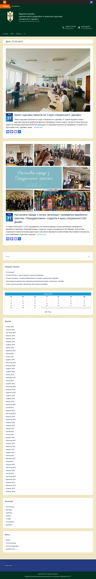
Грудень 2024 (10, 359)
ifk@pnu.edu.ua (70, 28)
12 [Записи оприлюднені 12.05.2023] (58, 301)
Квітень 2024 (10, 374)
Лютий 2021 (10, 461)
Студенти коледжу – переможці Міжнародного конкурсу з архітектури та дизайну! (32, 278)
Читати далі (38, 127)
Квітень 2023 (10, 401)
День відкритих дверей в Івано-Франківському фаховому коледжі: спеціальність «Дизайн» (35, 281)
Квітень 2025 (10, 347)
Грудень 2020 (10, 464)
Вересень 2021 (11, 446)
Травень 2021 (10, 452)
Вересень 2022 (11, 419)
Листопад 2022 (11, 413)
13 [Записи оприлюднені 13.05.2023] (71, 301)
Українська (8, 565)
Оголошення (15, 6)
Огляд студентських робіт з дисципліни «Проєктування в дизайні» (27, 284)
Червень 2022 (10, 422)
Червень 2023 (10, 395)
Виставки (9, 510)
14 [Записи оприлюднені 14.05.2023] (84, 301)
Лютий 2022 (10, 431)
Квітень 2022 (10, 428)
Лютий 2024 (10, 380)
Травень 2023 (10, 398)
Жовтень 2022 (10, 416)
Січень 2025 (10, 356)
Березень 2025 (11, 350)
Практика (9, 525)
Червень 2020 (10, 470)
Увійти (8, 540)
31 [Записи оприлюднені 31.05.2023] (35, 307)
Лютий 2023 (10, 407)
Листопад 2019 (11, 476)
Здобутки (9, 513)
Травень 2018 (10, 491)
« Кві (45, 312)
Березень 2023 (11, 404)
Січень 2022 (10, 434)
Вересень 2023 (11, 392)
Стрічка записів (11, 543)
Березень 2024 (11, 377)
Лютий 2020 (10, 473)
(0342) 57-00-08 (71, 26)
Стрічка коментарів (12, 546)
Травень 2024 (10, 371)
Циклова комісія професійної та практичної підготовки (40, 16)
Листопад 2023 (11, 386)
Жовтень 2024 (10, 365)
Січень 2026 (10, 326)
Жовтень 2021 (10, 443)
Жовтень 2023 (10, 389)
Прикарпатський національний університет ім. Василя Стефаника (45, 576)
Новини (8, 516)
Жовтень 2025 (10, 335)
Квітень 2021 (10, 455)
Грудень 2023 (10, 383)
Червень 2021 (10, 449)
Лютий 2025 (10, 353)
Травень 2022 (10, 425)
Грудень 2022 (10, 410)
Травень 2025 (10, 344)
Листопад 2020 (11, 467)
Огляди (8, 519)
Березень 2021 (11, 458)
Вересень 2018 (11, 485)
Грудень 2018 (10, 482)
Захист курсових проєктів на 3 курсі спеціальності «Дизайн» (47, 115)
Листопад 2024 (11, 362)
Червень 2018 (10, 488)
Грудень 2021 (10, 437)
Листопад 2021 (11, 440)
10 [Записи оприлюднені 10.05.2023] (35, 301)
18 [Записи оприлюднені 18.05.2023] (46, 303)
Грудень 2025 (10, 329)
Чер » (50, 312)
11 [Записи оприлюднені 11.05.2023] (46, 301)
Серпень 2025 (10, 338)
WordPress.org (10, 549)
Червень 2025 (10, 341)
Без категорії (10, 507)
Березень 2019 (11, 479)
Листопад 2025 (11, 332)
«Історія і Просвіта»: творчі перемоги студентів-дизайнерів (24, 275)
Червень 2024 (10, 368)
